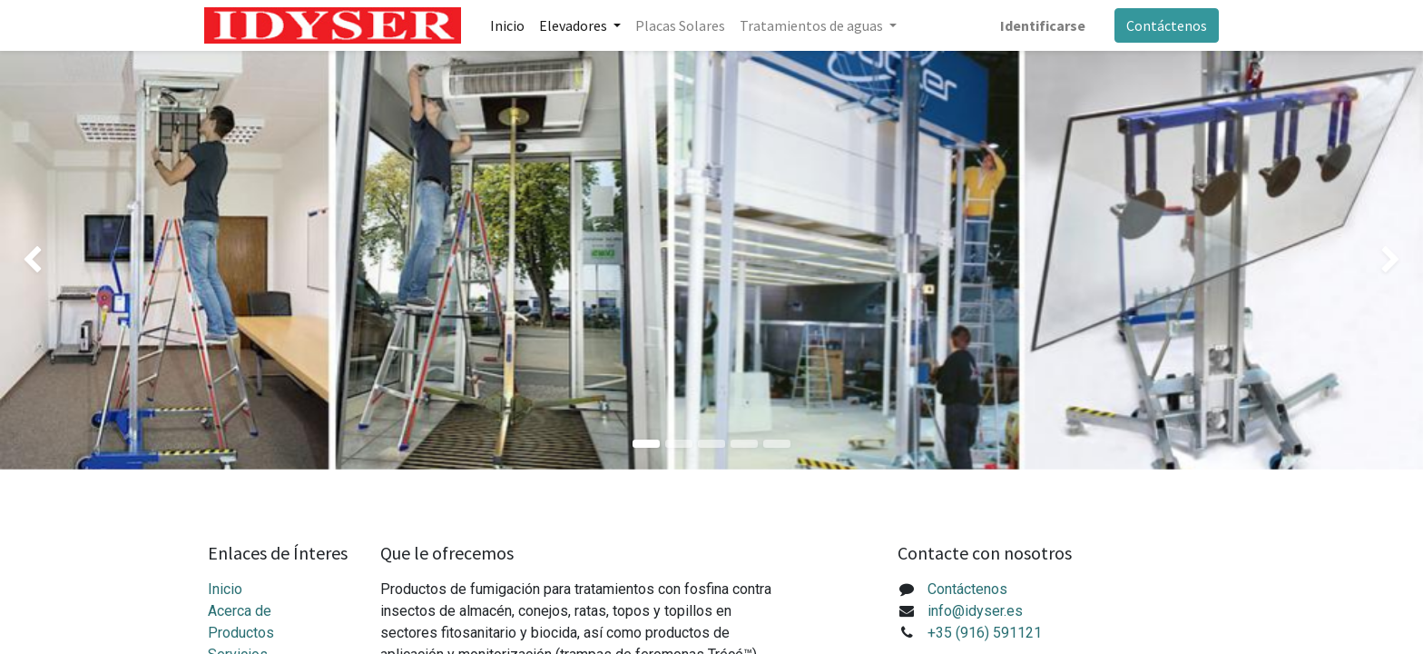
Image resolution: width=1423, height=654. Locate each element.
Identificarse (1039, 25)
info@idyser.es (975, 610)
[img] (56, 260)
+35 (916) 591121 (984, 632)
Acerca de (239, 610)
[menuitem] (510, 25)
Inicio (225, 589)
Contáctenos (1163, 25)
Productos (241, 632)
